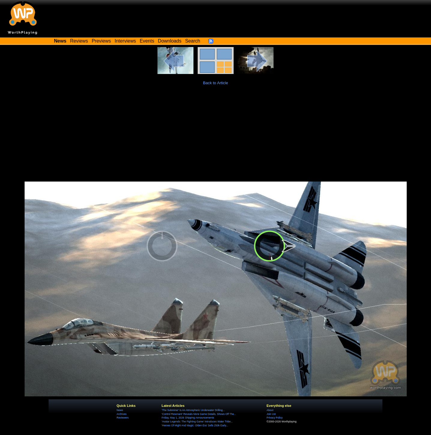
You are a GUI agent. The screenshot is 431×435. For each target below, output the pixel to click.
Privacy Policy (275, 417)
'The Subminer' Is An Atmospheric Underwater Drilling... (193, 410)
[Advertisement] (216, 137)
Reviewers (123, 417)
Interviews (125, 40)
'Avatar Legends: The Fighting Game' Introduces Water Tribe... (197, 421)
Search (192, 40)
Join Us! (271, 414)
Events (147, 40)
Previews (101, 40)
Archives (122, 414)
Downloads (169, 40)
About (270, 410)
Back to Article (215, 83)
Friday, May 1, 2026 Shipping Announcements (188, 417)
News (120, 410)
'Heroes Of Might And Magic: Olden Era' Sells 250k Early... (195, 425)
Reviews (79, 40)
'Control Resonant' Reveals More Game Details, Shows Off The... (199, 414)
